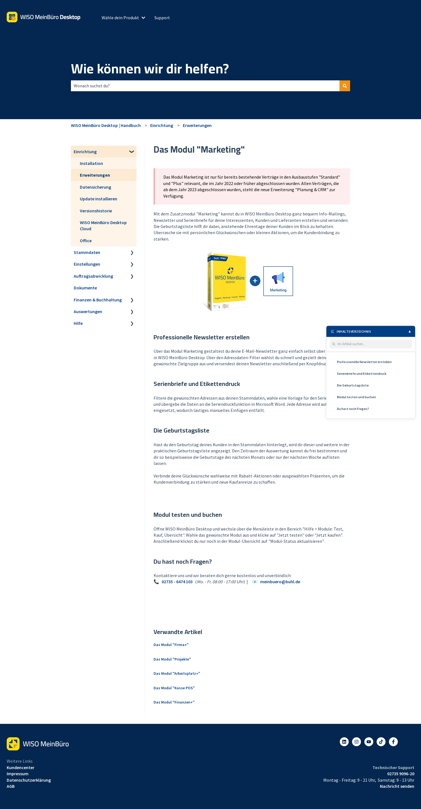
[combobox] (205, 85)
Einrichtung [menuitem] (85, 151)
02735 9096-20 (400, 773)
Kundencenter (20, 767)
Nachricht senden (397, 786)
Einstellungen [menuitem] (87, 264)
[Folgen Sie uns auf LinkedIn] (344, 741)
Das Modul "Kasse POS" (174, 687)
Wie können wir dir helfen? (150, 68)
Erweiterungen (197, 125)
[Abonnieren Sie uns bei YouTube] (368, 741)
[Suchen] (344, 85)
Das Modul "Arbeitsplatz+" (177, 673)
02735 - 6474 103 (177, 581)
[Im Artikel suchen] (374, 344)
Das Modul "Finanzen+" (174, 702)
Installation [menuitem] (91, 163)
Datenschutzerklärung (29, 780)
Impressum (17, 773)
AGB (11, 786)
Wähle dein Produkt (120, 17)
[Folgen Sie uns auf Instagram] (356, 741)
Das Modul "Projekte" (172, 659)
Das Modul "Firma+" (171, 644)
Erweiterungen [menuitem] (95, 175)
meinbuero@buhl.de (280, 581)
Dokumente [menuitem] (85, 288)
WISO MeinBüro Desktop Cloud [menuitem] (103, 225)
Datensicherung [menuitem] (95, 187)
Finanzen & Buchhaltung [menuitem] (98, 300)
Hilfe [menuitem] (78, 323)
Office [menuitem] (86, 240)
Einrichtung (161, 125)
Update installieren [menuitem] (98, 198)
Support (162, 17)
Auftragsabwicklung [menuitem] (93, 276)
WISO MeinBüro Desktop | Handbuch (106, 125)
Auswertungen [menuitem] (88, 311)
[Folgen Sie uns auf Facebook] (393, 741)
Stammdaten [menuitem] (87, 252)
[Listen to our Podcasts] (381, 741)
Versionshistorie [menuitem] (96, 210)
